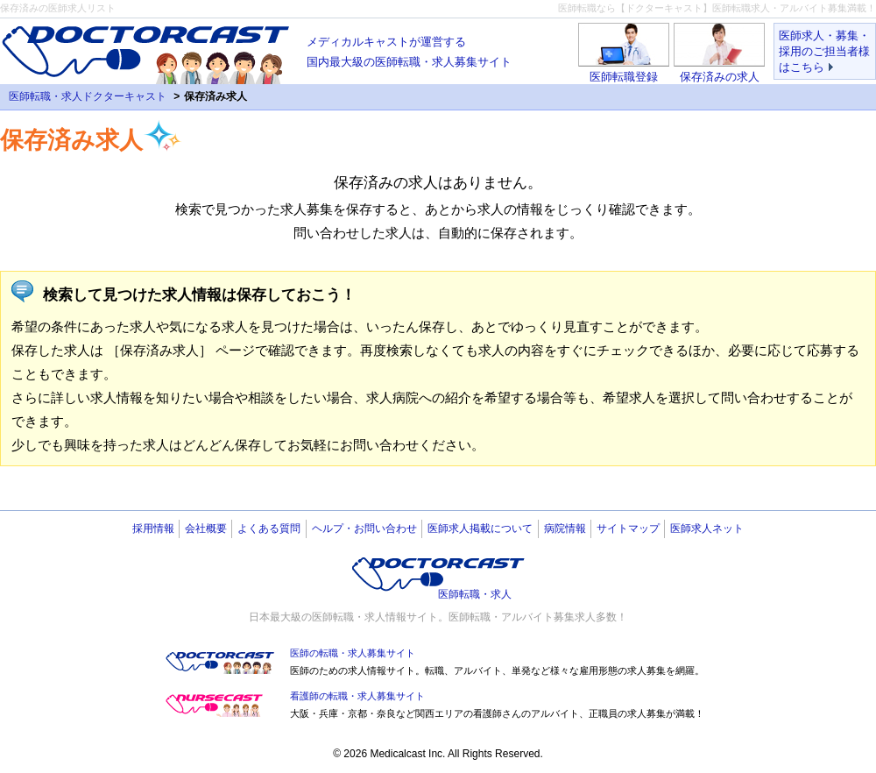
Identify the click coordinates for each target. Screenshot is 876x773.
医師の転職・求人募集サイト (352, 653)
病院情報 (565, 528)
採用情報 (153, 528)
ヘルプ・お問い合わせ (364, 528)
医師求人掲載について (480, 528)
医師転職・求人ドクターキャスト (87, 96)
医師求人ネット (707, 528)
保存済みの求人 (719, 76)
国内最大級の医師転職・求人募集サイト (409, 50)
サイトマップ (628, 528)
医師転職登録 (624, 76)
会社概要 (206, 528)
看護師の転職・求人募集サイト (357, 696)
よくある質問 (268, 528)
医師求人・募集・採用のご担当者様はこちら (824, 51)
